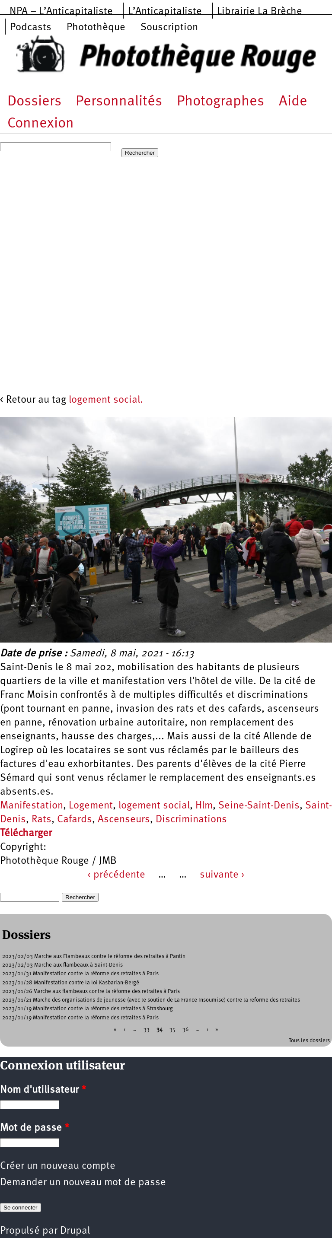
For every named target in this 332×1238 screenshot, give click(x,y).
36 (185, 1029)
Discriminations (191, 820)
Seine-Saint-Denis (259, 806)
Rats (41, 820)
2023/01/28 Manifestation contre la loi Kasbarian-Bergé (70, 983)
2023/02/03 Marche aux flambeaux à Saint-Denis (62, 965)
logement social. (106, 400)
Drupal (75, 1231)
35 (172, 1029)
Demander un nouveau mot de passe (83, 1183)
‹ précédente (116, 875)
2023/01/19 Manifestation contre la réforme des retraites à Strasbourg (87, 1009)
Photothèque (96, 27)
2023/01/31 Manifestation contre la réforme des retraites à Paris (80, 974)
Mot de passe (34, 1128)
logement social (154, 806)
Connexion (40, 124)
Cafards (74, 820)
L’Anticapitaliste (165, 11)
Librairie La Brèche (259, 11)
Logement (91, 806)
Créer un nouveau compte (57, 1166)
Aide (293, 102)
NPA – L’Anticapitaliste (61, 11)
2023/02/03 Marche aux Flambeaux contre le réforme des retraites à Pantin (93, 956)
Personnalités (119, 102)
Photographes (220, 102)
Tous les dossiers (309, 1041)
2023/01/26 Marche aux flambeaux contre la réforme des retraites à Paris (91, 991)
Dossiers (34, 102)
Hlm (204, 806)
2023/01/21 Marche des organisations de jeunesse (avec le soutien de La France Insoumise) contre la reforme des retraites (151, 1000)
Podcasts (30, 27)
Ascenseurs (124, 820)
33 (147, 1029)
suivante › (222, 875)
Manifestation (31, 806)
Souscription (169, 27)
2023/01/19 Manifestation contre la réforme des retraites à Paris (80, 1018)
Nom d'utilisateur (43, 1090)
